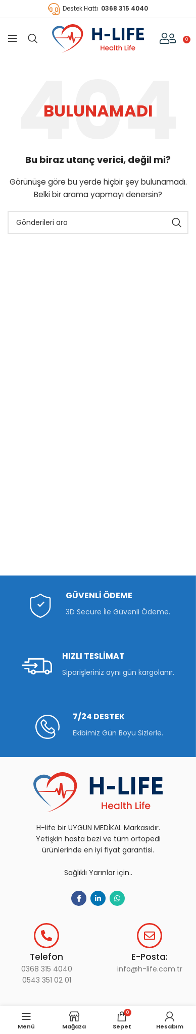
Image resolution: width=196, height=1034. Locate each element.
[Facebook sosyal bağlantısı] (78, 898)
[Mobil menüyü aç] (13, 38)
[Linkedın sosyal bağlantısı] (98, 898)
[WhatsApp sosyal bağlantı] (117, 898)
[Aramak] (33, 38)
